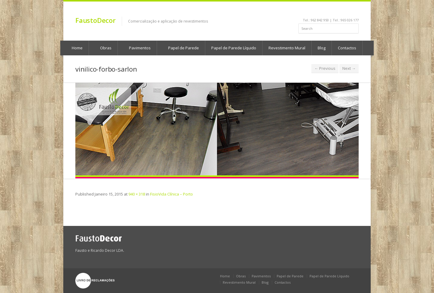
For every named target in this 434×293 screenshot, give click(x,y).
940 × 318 (136, 194)
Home (74, 48)
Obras (103, 48)
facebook (317, 10)
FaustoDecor (95, 20)
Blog (322, 48)
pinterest (340, 10)
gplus (355, 10)
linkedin (323, 10)
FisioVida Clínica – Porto (171, 194)
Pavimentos (137, 48)
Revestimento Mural (287, 48)
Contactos (347, 48)
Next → (349, 68)
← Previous (324, 68)
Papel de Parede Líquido (233, 48)
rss (348, 10)
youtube (332, 10)
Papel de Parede (180, 48)
